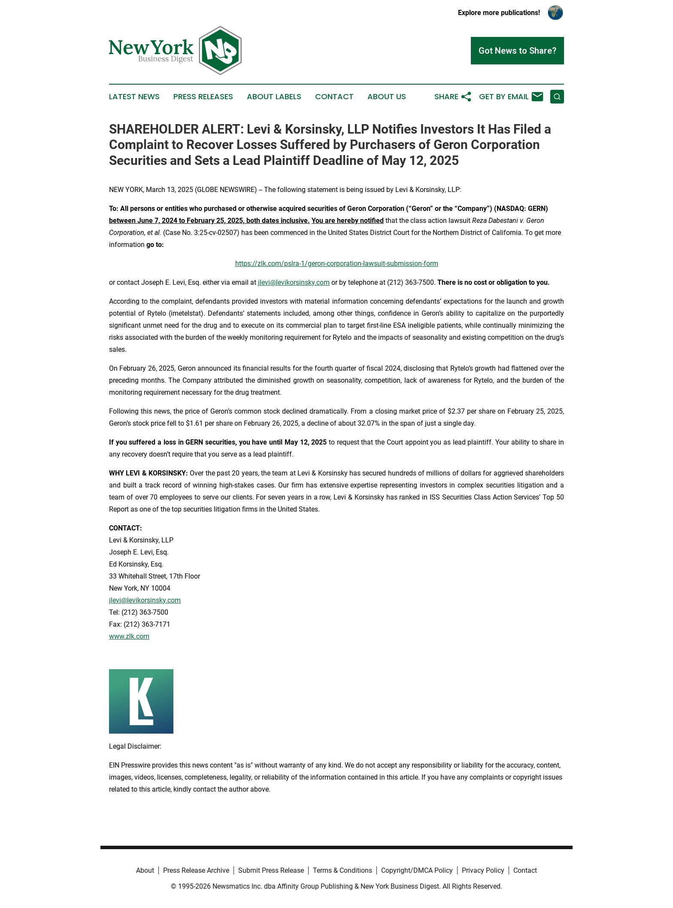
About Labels (274, 96)
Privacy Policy (483, 870)
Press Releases (203, 96)
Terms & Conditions (342, 870)
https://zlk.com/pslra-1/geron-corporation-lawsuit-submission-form (336, 263)
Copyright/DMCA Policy (417, 870)
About (145, 870)
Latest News (134, 96)
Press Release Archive (196, 870)
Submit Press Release (271, 870)
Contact (334, 96)
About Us (386, 96)
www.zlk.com (129, 636)
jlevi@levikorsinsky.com (294, 282)
